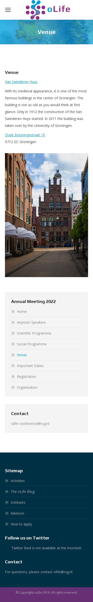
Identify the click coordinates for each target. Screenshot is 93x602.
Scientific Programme (34, 333)
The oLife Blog (22, 491)
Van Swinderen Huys (21, 81)
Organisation (27, 387)
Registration (26, 376)
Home (22, 311)
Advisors (17, 513)
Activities (18, 480)
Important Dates (30, 365)
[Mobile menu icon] (8, 10)
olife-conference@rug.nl (30, 423)
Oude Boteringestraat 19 (25, 135)
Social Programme (32, 344)
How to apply (21, 524)
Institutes (18, 502)
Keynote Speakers (31, 322)
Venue (22, 354)
